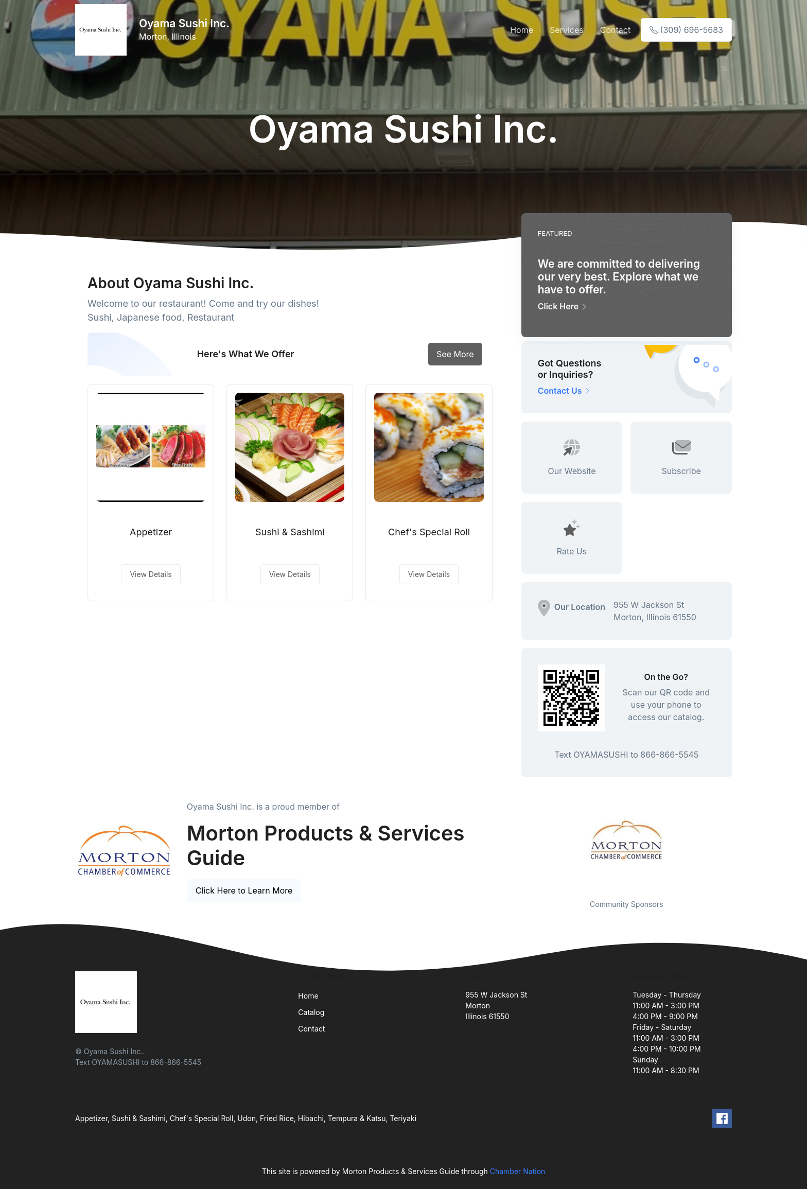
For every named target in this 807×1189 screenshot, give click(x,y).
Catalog (311, 1012)
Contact (615, 30)
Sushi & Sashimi (290, 532)
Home (521, 30)
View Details (150, 574)
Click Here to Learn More (244, 890)
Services (567, 30)
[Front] (103, 30)
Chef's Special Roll (429, 532)
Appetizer (151, 532)
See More (455, 354)
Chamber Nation (518, 1171)
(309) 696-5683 (686, 30)
